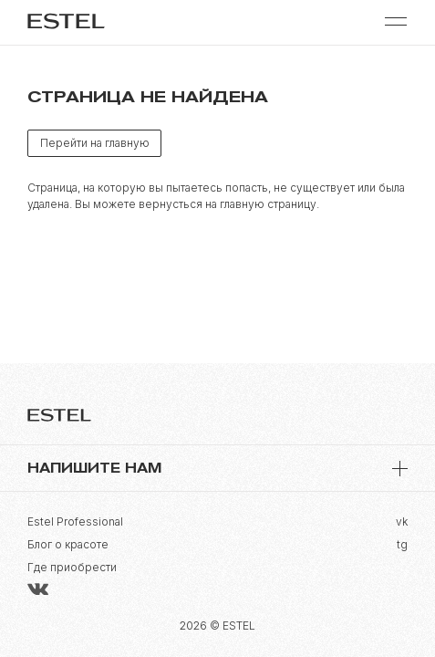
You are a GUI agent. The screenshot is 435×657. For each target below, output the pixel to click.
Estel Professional (75, 521)
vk (402, 521)
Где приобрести (72, 567)
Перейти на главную (95, 143)
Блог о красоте (68, 544)
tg (402, 544)
